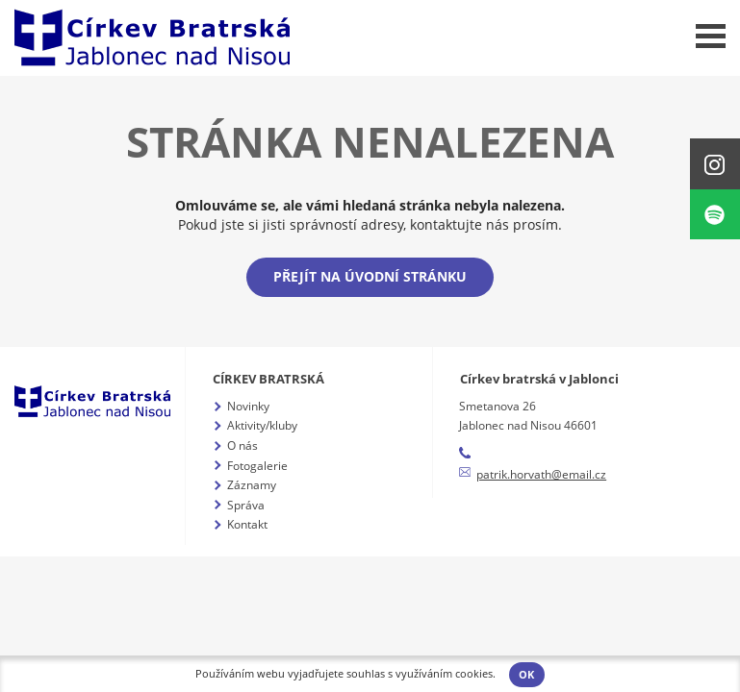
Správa (246, 505)
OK (526, 674)
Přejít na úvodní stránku (370, 276)
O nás (242, 445)
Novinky (248, 406)
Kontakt (247, 524)
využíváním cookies (444, 673)
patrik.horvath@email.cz (541, 474)
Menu (711, 36)
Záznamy (251, 485)
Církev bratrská (268, 378)
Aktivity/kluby (262, 425)
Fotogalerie (257, 465)
